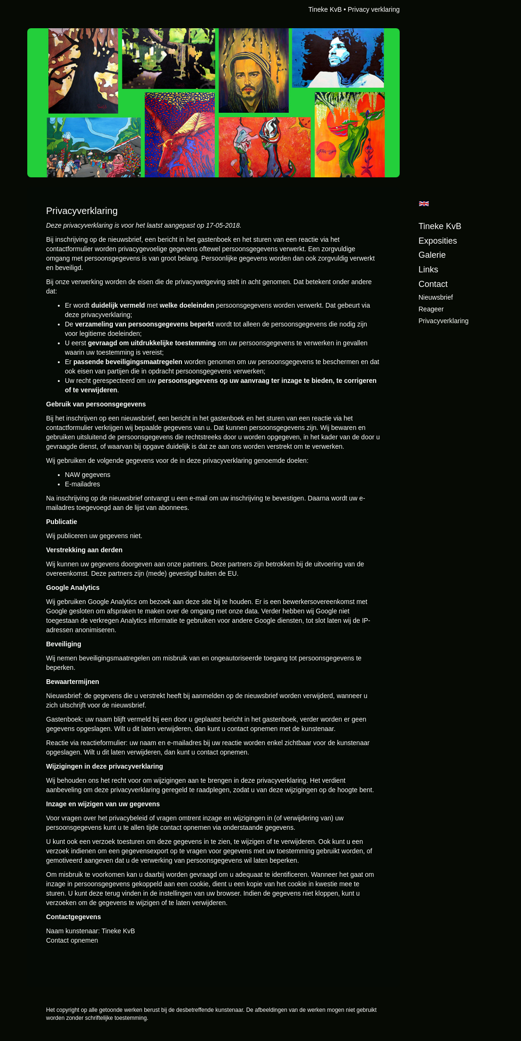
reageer (431, 309)
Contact (433, 284)
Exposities (437, 241)
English (423, 204)
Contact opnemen (72, 940)
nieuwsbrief (435, 297)
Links (428, 269)
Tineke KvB (325, 9)
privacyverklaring (443, 321)
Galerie (432, 255)
